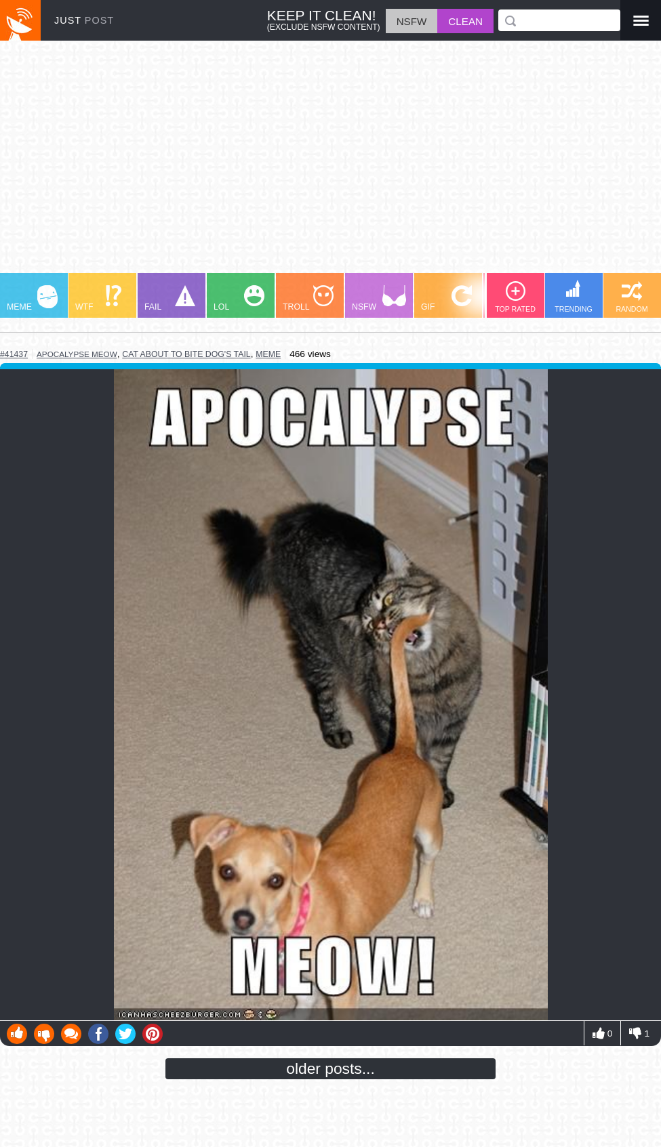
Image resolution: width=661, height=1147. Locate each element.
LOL (239, 298)
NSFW (379, 298)
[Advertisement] (330, 163)
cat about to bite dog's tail (186, 354)
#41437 (14, 354)
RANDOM (631, 297)
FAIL (169, 298)
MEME (32, 298)
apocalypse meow (77, 354)
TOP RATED (515, 297)
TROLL (308, 298)
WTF (98, 298)
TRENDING (574, 296)
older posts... (330, 1068)
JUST (84, 20)
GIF (446, 298)
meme (268, 354)
